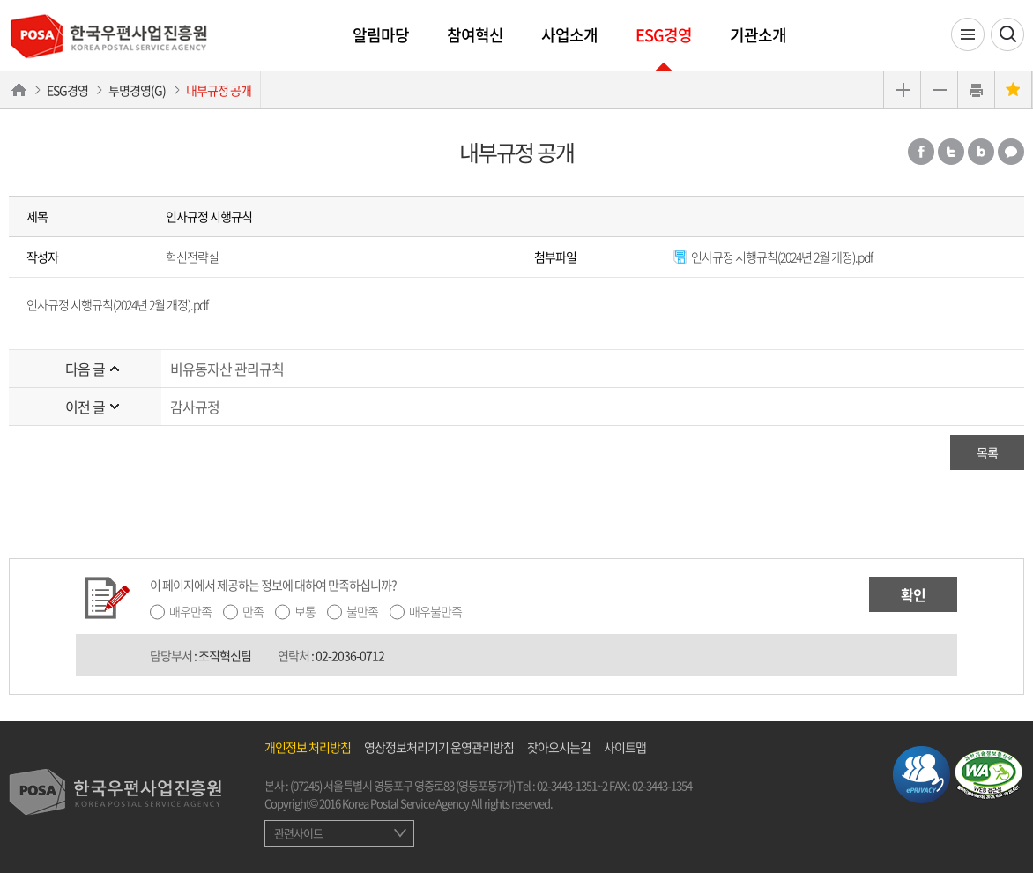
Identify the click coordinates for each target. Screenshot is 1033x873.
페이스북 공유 (921, 151)
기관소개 (758, 35)
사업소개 (569, 35)
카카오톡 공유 (1011, 151)
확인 (913, 594)
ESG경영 (663, 35)
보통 (305, 611)
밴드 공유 (981, 151)
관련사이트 (298, 832)
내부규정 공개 (218, 90)
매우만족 (190, 611)
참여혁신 (475, 35)
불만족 (362, 611)
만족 (253, 611)
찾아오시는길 (559, 747)
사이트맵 (625, 747)
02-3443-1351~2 (572, 785)
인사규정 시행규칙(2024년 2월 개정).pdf (773, 256)
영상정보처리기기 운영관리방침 (439, 747)
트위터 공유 (951, 151)
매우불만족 (435, 611)
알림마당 (381, 35)
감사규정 (194, 406)
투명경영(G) (137, 90)
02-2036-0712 (350, 655)
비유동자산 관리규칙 (227, 369)
